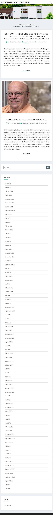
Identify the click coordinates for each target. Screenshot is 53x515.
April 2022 (8, 272)
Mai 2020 (7, 295)
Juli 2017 (7, 369)
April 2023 (8, 261)
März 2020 (8, 303)
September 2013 (10, 477)
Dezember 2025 (9, 199)
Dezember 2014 (9, 434)
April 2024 (8, 241)
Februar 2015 (9, 427)
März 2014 (8, 458)
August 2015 (8, 411)
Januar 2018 (8, 357)
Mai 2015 (7, 419)
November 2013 (9, 469)
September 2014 (10, 438)
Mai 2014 (7, 450)
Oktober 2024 (9, 230)
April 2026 (8, 183)
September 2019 (10, 311)
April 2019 (8, 319)
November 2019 (9, 307)
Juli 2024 (7, 234)
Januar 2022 (8, 276)
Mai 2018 (7, 349)
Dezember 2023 (9, 253)
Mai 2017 (7, 373)
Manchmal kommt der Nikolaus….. (26, 119)
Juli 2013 (7, 485)
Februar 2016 (9, 404)
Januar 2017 (8, 384)
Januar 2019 (8, 330)
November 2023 (9, 257)
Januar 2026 (8, 195)
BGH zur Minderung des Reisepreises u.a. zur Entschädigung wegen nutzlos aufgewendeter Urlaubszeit (26, 36)
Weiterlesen (27, 70)
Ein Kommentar (41, 123)
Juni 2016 (8, 396)
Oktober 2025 (9, 207)
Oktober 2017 (9, 365)
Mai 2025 (7, 222)
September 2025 (10, 210)
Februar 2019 (9, 326)
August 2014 (8, 442)
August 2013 (8, 481)
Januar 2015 (8, 431)
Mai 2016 (7, 400)
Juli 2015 (7, 415)
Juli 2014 (7, 446)
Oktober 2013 (9, 473)
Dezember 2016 (9, 388)
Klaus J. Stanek (28, 42)
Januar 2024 (8, 249)
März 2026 (8, 187)
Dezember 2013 (9, 465)
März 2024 (8, 245)
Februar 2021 (9, 288)
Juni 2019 (8, 315)
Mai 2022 (7, 268)
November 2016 (9, 392)
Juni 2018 (8, 346)
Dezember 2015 (9, 407)
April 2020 (8, 299)
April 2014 (8, 454)
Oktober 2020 (9, 292)
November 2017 (9, 361)
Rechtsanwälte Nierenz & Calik (15, 2)
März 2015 (8, 423)
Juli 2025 (7, 218)
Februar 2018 (9, 353)
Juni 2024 (8, 237)
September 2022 (10, 264)
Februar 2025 (9, 226)
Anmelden (8, 505)
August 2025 (8, 214)
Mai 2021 (7, 284)
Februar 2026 (9, 191)
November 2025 (9, 203)
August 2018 (8, 342)
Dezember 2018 (9, 334)
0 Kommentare (42, 42)
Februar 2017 (9, 380)
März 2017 (8, 376)
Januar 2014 (8, 461)
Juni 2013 (8, 488)
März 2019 (8, 322)
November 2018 (9, 338)
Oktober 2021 (9, 280)
